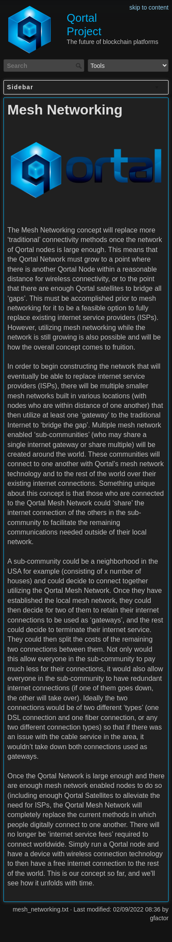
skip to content (149, 7)
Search (80, 66)
